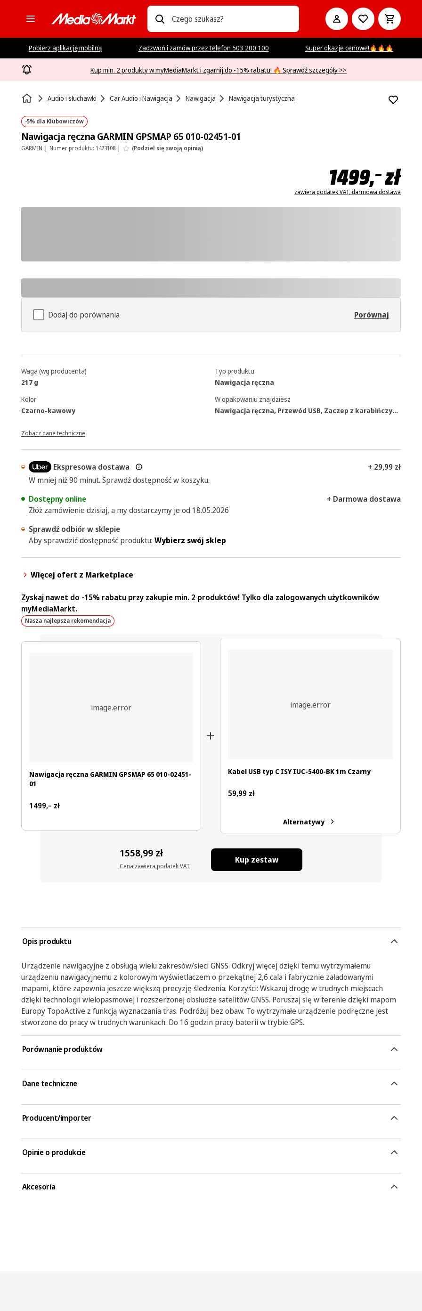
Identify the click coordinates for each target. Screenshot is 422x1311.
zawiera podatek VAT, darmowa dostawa (347, 192)
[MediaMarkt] (93, 18)
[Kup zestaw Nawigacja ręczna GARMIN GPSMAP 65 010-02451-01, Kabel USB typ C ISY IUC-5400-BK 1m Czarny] (256, 859)
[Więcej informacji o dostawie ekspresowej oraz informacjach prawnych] (138, 466)
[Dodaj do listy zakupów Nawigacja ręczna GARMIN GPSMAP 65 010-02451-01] (393, 99)
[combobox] (232, 19)
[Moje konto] (336, 19)
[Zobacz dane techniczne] (53, 432)
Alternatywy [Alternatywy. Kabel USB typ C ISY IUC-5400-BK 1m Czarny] (310, 821)
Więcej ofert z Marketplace (77, 574)
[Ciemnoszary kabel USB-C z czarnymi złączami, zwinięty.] (310, 704)
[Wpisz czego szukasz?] (159, 19)
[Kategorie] (30, 18)
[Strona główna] (27, 98)
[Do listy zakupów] (363, 19)
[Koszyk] (389, 19)
